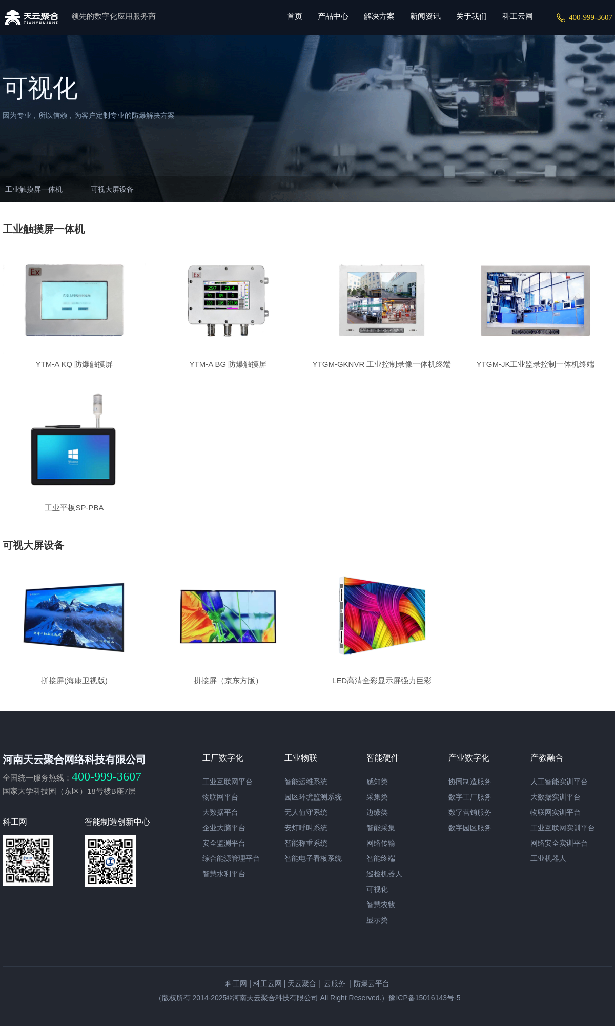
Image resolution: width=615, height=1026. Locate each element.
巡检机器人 (384, 874)
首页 (294, 16)
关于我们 (471, 16)
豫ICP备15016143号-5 (424, 998)
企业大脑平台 (223, 828)
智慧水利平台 (223, 874)
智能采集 (380, 828)
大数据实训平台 (555, 797)
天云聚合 (302, 983)
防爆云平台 (371, 983)
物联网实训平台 (555, 812)
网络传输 (380, 843)
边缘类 (377, 812)
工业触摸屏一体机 (34, 189)
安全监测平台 (223, 843)
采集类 (377, 797)
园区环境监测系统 (313, 797)
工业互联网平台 (227, 781)
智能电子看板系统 (313, 858)
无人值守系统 (305, 812)
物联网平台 (220, 797)
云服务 (334, 983)
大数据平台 (220, 812)
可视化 (377, 889)
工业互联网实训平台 (562, 828)
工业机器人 (548, 858)
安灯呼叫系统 (305, 828)
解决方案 (379, 16)
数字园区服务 (469, 828)
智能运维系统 (305, 781)
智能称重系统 (305, 843)
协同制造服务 (469, 781)
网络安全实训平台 (559, 843)
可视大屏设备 (112, 189)
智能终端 (380, 858)
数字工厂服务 (469, 797)
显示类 (377, 920)
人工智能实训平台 (559, 781)
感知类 (377, 781)
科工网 (236, 983)
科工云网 (517, 16)
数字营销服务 (469, 812)
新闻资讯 (425, 16)
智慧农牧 (380, 904)
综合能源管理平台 (231, 858)
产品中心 (333, 16)
